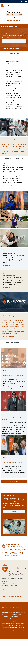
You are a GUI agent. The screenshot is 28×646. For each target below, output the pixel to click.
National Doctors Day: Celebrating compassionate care (12, 375)
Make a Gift (14, 511)
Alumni (5, 593)
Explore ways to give (13, 20)
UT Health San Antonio (16, 554)
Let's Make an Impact (8, 336)
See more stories (14, 481)
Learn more (14, 41)
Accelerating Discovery (10, 48)
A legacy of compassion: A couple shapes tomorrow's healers (12, 463)
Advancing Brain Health (10, 26)
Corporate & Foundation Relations (12, 596)
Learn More (6, 265)
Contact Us (6, 590)
